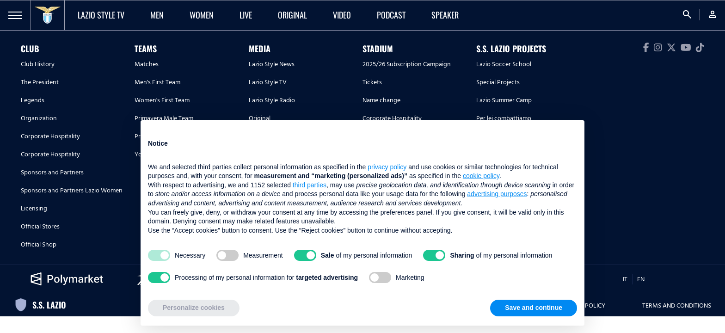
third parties (309, 185)
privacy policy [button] (387, 167)
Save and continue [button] (533, 307)
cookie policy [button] (481, 175)
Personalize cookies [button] (194, 307)
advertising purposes (497, 193)
